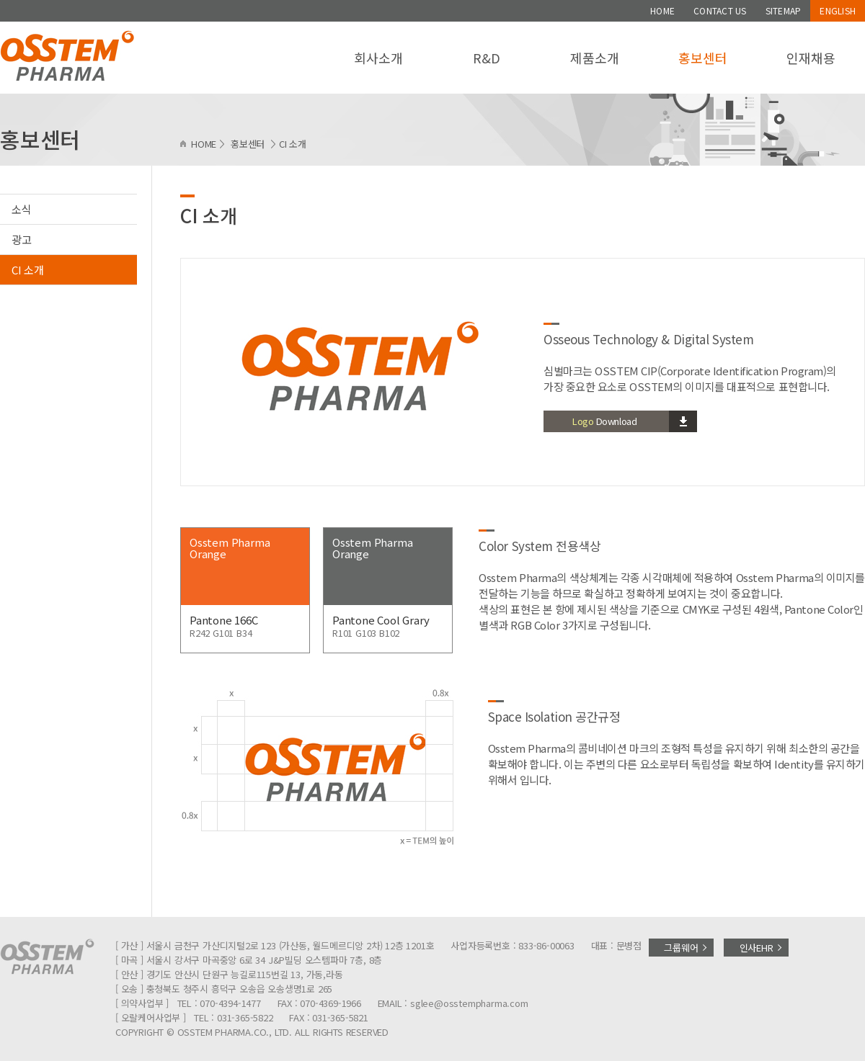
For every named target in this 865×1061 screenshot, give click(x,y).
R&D (486, 57)
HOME (662, 10)
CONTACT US (719, 10)
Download (604, 421)
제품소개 (594, 57)
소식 (22, 209)
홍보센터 (702, 57)
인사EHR (756, 947)
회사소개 (378, 57)
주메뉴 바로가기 (0, 0)
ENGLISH (838, 10)
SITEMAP (784, 10)
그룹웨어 (681, 947)
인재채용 (810, 57)
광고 (22, 239)
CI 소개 (28, 269)
